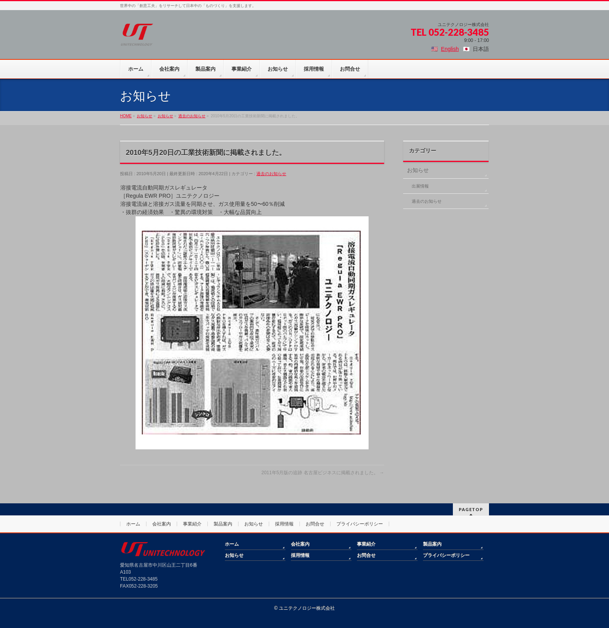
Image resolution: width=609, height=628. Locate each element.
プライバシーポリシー (359, 524)
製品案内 (223, 524)
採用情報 (284, 524)
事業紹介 (192, 524)
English (450, 49)
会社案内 (161, 524)
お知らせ (418, 170)
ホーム (133, 524)
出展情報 (420, 186)
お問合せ (315, 524)
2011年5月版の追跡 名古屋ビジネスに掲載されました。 (322, 472)
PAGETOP (471, 509)
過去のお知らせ (271, 173)
